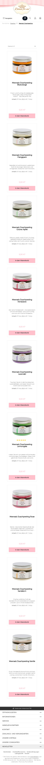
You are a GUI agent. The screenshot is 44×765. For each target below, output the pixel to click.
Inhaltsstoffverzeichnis (19, 752)
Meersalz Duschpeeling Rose (22, 517)
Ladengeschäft (19, 753)
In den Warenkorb (22, 116)
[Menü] (7, 18)
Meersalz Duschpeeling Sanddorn (22, 590)
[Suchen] (30, 18)
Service (5, 721)
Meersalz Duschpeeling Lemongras (22, 445)
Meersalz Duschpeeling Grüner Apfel (22, 228)
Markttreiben (7, 752)
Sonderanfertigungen (33, 752)
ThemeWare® (29, 761)
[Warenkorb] (40, 18)
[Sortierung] (22, 46)
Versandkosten (34, 756)
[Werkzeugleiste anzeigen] (25, 18)
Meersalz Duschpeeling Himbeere (22, 301)
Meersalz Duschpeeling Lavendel (22, 373)
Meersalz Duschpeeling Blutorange (22, 84)
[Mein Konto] (35, 18)
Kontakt (27, 753)
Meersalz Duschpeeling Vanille (22, 661)
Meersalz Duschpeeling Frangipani (22, 156)
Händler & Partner (10, 725)
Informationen (8, 717)
